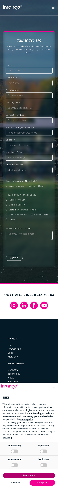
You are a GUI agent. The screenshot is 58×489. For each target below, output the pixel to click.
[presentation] (29, 248)
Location (10, 139)
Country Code (13, 102)
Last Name (11, 77)
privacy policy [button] (38, 407)
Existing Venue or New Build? (21, 181)
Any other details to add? (19, 228)
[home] (12, 7)
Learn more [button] (29, 475)
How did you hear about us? (21, 194)
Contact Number (15, 114)
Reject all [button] (15, 482)
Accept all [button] (42, 482)
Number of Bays (14, 152)
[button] (53, 7)
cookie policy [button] (26, 419)
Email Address (13, 90)
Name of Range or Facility (20, 127)
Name (9, 65)
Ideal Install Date (15, 164)
